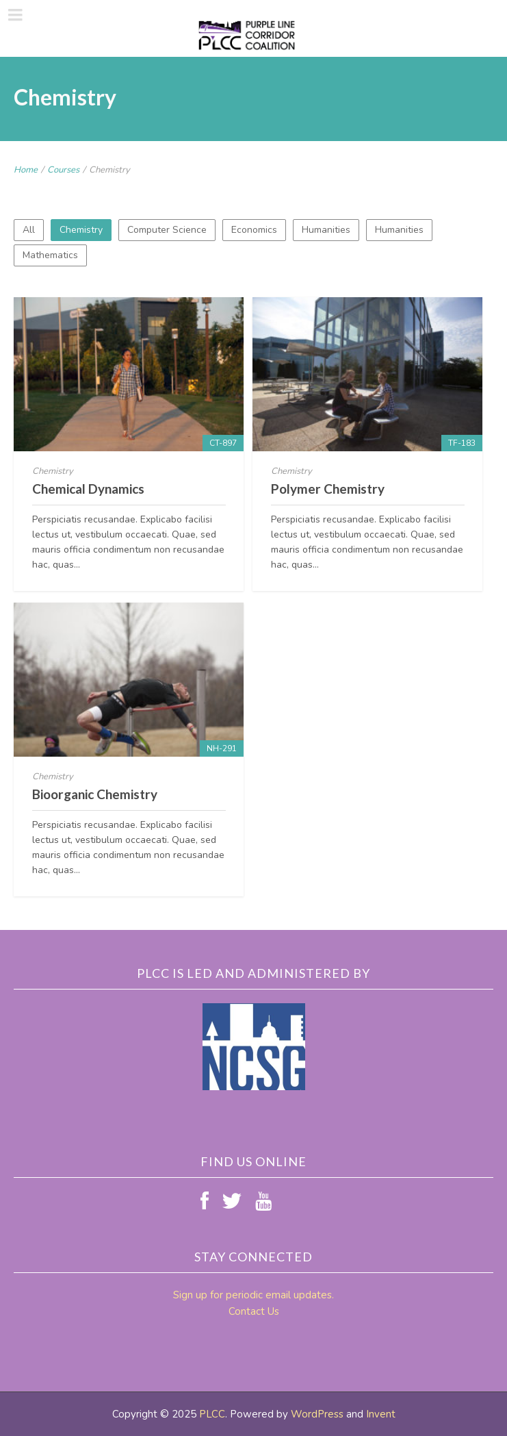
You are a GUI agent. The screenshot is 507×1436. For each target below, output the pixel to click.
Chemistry (81, 229)
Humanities (326, 229)
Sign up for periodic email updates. (253, 1295)
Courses (63, 170)
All (29, 229)
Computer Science (167, 229)
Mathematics (50, 255)
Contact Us (254, 1311)
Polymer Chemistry (328, 488)
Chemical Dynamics (88, 488)
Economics (254, 229)
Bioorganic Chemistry (94, 794)
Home (26, 170)
